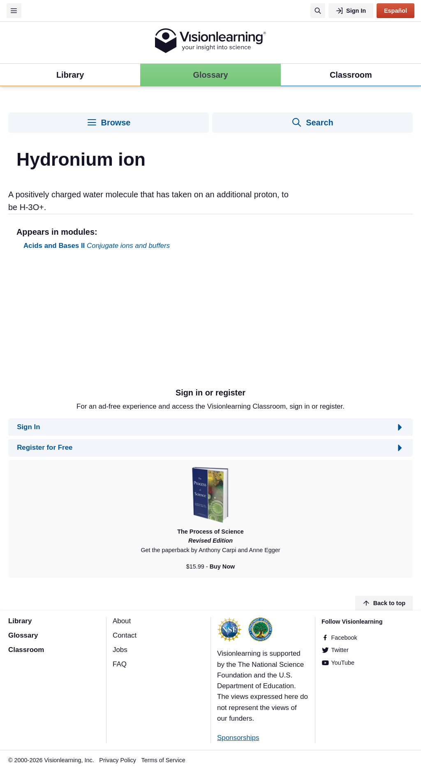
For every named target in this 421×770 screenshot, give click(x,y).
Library (20, 621)
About (122, 621)
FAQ (120, 664)
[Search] (317, 10)
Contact (124, 635)
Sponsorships (238, 738)
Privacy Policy (117, 760)
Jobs (120, 650)
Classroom (26, 650)
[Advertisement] (210, 322)
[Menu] (14, 10)
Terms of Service (163, 760)
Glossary (23, 635)
